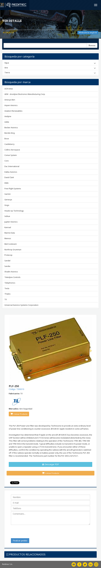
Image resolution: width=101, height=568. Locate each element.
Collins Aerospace (12, 150)
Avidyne (7, 116)
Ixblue (7, 216)
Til (5, 299)
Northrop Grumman (12, 249)
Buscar (92, 45)
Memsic (7, 238)
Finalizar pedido (20, 540)
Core (6, 161)
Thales (7, 294)
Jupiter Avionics (11, 222)
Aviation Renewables (13, 111)
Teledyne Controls (12, 277)
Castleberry (9, 144)
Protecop (8, 255)
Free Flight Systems (12, 188)
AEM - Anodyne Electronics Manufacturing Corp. (24, 94)
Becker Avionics (11, 127)
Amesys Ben (9, 100)
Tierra (7, 72)
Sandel (7, 260)
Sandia (7, 266)
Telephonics (9, 283)
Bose (6, 138)
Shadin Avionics (11, 271)
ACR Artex (8, 89)
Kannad (7, 227)
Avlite (6, 122)
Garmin (7, 194)
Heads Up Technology (14, 211)
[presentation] (33, 532)
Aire (6, 67)
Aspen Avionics (11, 105)
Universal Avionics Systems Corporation (21, 305)
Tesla (6, 288)
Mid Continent (10, 244)
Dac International (11, 166)
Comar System (10, 155)
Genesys (8, 199)
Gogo (6, 205)
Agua (6, 62)
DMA (6, 183)
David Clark (9, 177)
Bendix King (9, 133)
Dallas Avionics (10, 172)
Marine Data (9, 233)
